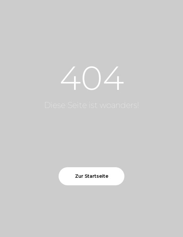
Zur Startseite (91, 176)
